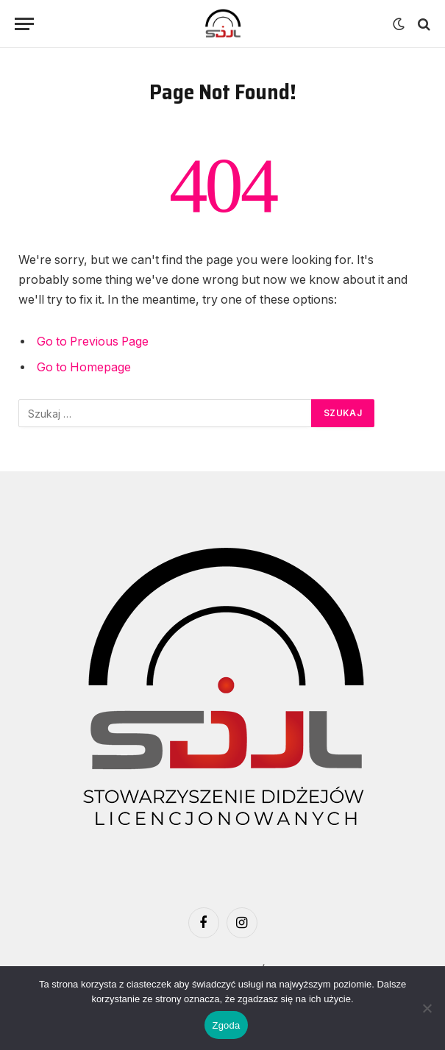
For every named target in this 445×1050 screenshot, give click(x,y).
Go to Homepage (84, 367)
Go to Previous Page (93, 342)
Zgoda (226, 1025)
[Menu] (24, 23)
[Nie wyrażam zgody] (426, 1008)
